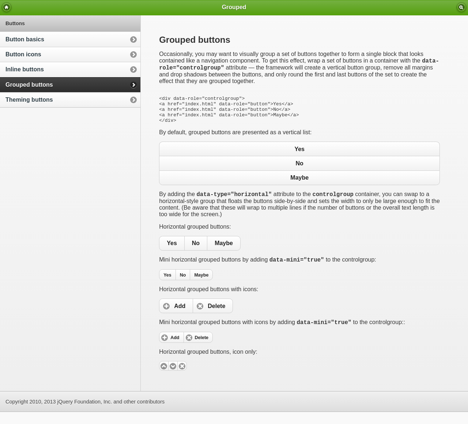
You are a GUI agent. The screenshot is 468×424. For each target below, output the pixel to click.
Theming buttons (29, 100)
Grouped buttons (29, 85)
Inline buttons (24, 69)
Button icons (23, 54)
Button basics (24, 39)
